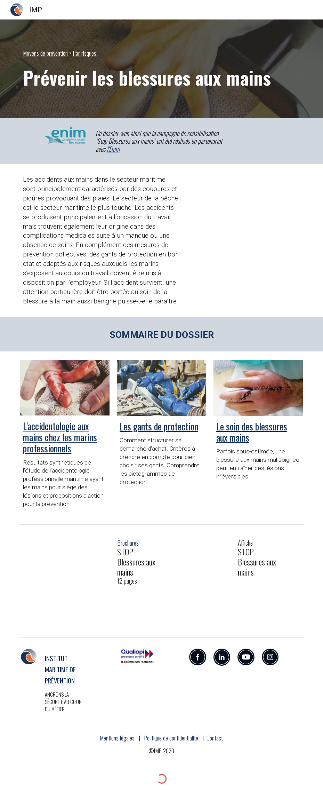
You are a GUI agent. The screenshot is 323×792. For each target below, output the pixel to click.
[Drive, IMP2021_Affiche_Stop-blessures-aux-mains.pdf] (197, 581)
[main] (161, 53)
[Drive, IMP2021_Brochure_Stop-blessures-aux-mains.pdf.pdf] (77, 581)
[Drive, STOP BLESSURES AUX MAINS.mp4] (245, 230)
